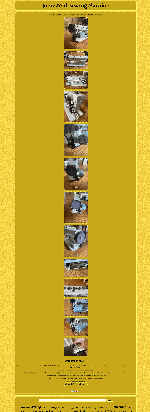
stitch (101, 408)
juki (63, 407)
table (129, 408)
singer (55, 407)
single (110, 408)
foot (77, 407)
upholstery (86, 407)
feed (106, 408)
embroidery (25, 408)
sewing (36, 407)
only (67, 408)
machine (120, 407)
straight (95, 408)
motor (46, 407)
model (72, 408)
